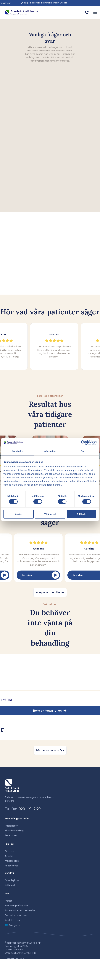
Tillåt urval (50, 514)
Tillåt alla (81, 514)
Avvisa (18, 514)
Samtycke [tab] (17, 451)
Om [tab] (82, 451)
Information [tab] (50, 451)
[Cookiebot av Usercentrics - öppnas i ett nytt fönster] (83, 442)
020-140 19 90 (30, 808)
